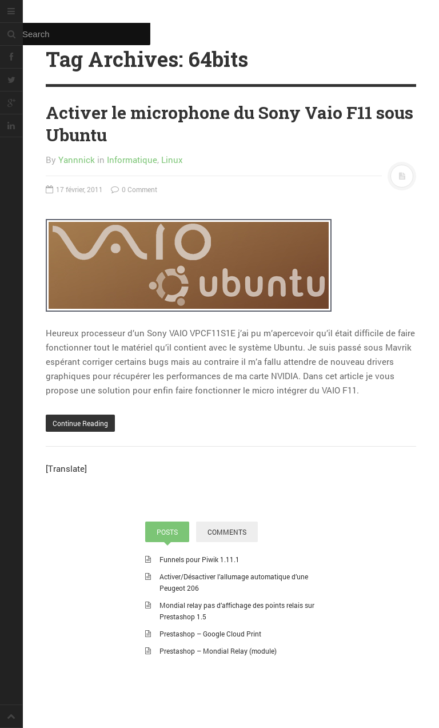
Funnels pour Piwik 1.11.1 (199, 559)
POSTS (167, 531)
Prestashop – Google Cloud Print (210, 633)
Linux (172, 159)
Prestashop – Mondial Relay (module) (218, 650)
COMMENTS (226, 531)
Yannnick (76, 159)
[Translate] (66, 468)
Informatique (132, 159)
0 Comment (134, 189)
